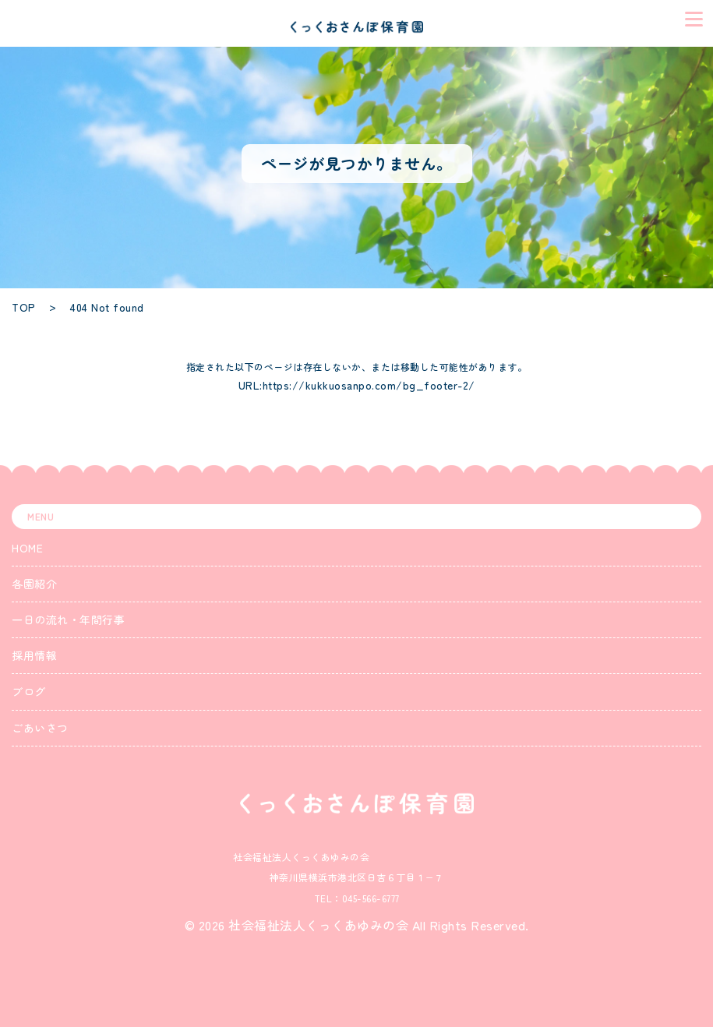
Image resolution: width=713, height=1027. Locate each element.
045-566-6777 (371, 898)
